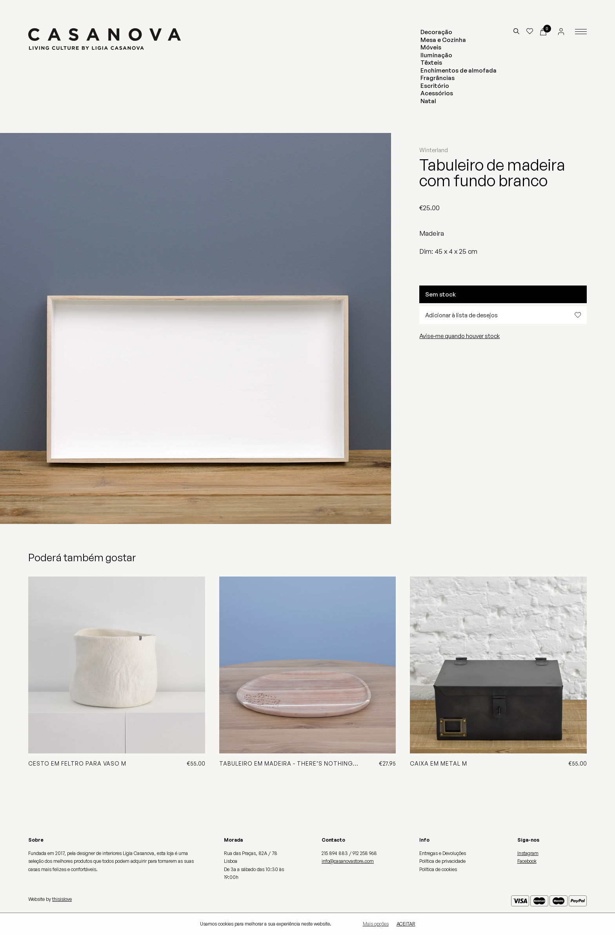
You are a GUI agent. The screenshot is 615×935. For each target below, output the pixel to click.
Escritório (434, 85)
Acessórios (436, 93)
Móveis (430, 47)
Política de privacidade (442, 861)
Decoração (436, 32)
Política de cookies (438, 869)
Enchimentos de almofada (458, 70)
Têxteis (431, 62)
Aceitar (406, 924)
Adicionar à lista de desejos (503, 315)
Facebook (527, 861)
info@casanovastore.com (348, 861)
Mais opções (376, 924)
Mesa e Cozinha (443, 40)
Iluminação (436, 55)
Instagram (528, 853)
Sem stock (440, 294)
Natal (428, 101)
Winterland (433, 150)
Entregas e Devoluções (442, 853)
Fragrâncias (437, 78)
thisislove (62, 899)
